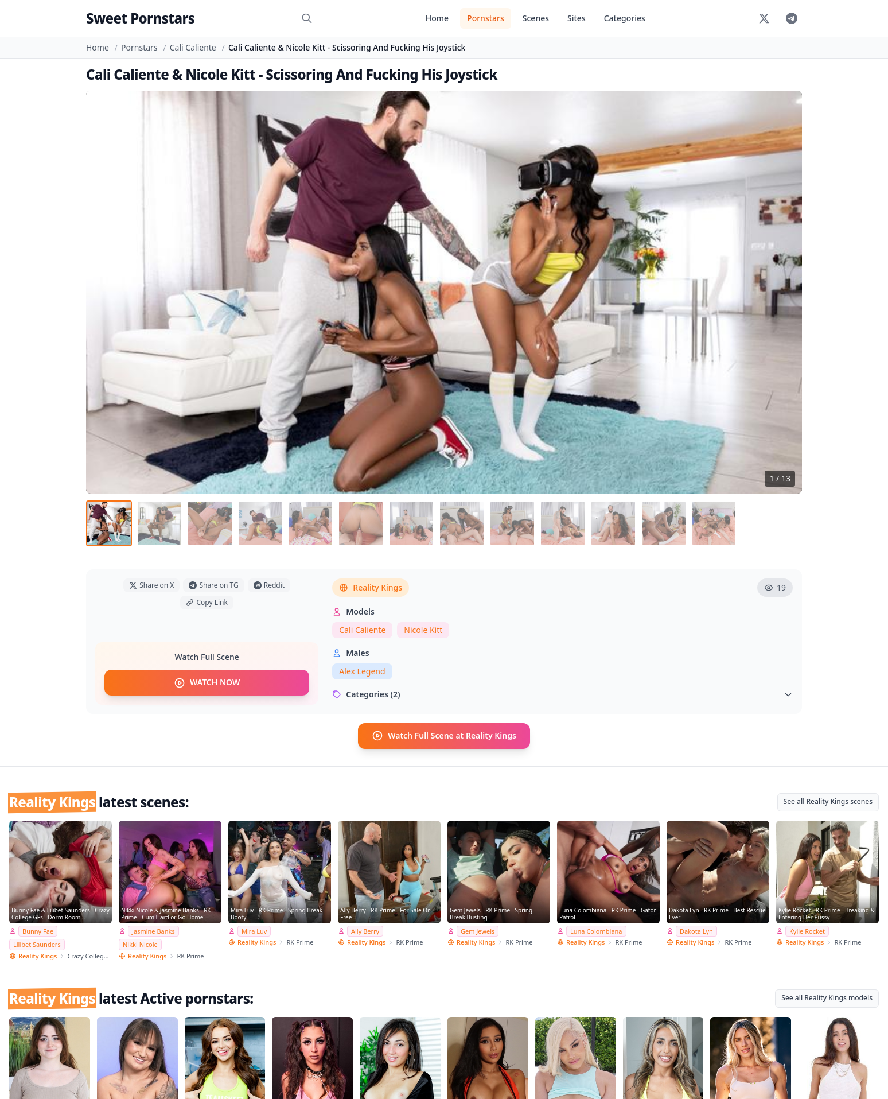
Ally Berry (365, 930)
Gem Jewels (477, 930)
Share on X (151, 585)
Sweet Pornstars (140, 18)
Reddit (269, 585)
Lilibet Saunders (37, 944)
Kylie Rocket (807, 930)
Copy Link (206, 602)
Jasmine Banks (153, 930)
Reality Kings (370, 587)
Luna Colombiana (596, 930)
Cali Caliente (193, 47)
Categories (624, 18)
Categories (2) (562, 694)
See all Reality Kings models (827, 998)
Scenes (536, 18)
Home (437, 18)
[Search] (307, 18)
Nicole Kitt (423, 629)
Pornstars (485, 18)
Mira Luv (254, 930)
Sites (576, 18)
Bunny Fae (37, 930)
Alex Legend (362, 671)
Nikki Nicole (140, 944)
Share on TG (213, 585)
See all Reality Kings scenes (828, 801)
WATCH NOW (207, 683)
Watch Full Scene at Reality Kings (444, 735)
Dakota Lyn (696, 930)
